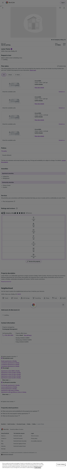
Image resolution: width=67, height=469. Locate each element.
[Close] (65, 465)
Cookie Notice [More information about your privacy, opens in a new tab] (38, 467)
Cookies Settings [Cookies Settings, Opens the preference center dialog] (61, 464)
